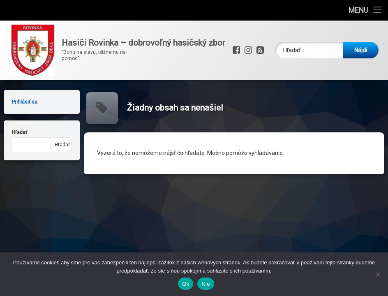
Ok (185, 284)
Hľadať (14, 132)
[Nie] (378, 274)
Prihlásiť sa (19, 102)
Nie (205, 284)
